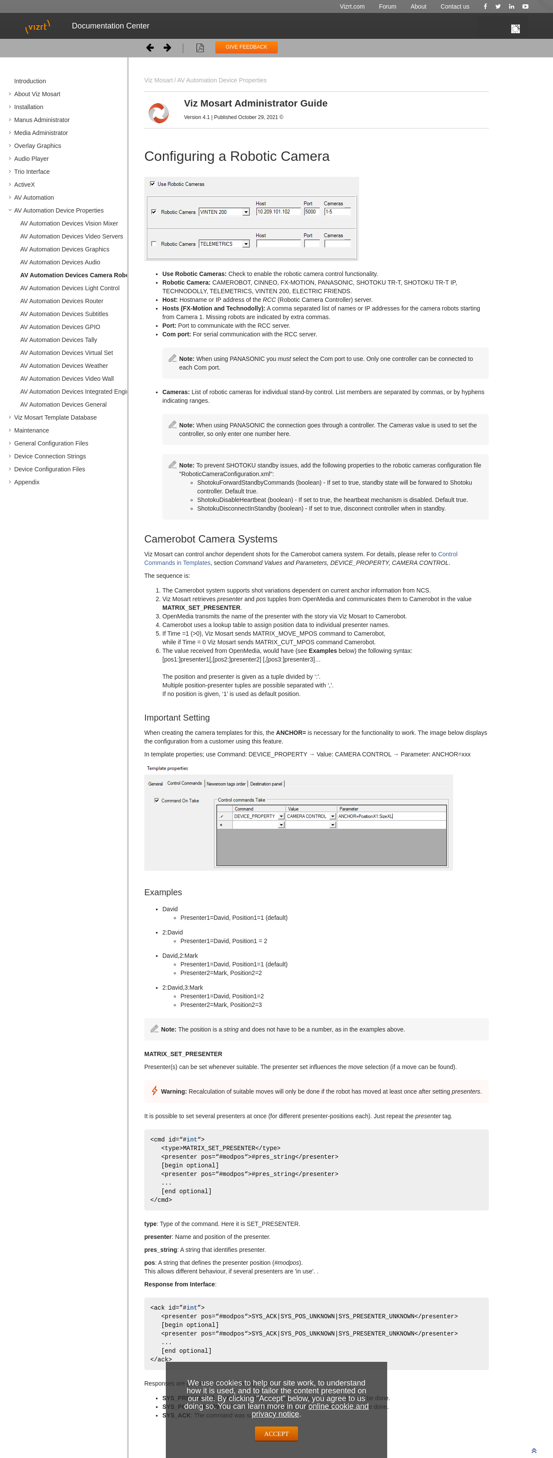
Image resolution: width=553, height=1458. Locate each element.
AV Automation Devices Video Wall (67, 378)
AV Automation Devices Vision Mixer (69, 223)
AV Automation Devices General (63, 404)
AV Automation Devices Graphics (64, 249)
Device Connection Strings (50, 456)
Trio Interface (32, 171)
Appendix (27, 482)
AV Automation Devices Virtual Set (66, 352)
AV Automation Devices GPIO (60, 326)
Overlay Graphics (37, 145)
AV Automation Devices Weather (64, 365)
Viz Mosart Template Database (55, 417)
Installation (28, 106)
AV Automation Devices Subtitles (64, 313)
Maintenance (31, 430)
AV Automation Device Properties (59, 210)
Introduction (30, 81)
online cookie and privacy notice (310, 1410)
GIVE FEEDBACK (246, 47)
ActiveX (24, 184)
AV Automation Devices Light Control (70, 288)
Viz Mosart (158, 80)
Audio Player (31, 158)
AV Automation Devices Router (61, 301)
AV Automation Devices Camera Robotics (80, 275)
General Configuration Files (51, 443)
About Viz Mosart (37, 94)
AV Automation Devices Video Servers (71, 236)
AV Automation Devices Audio (60, 262)
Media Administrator (41, 132)
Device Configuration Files (49, 469)
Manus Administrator (42, 119)
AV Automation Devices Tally (58, 339)
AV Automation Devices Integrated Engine (76, 391)
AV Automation (34, 197)
